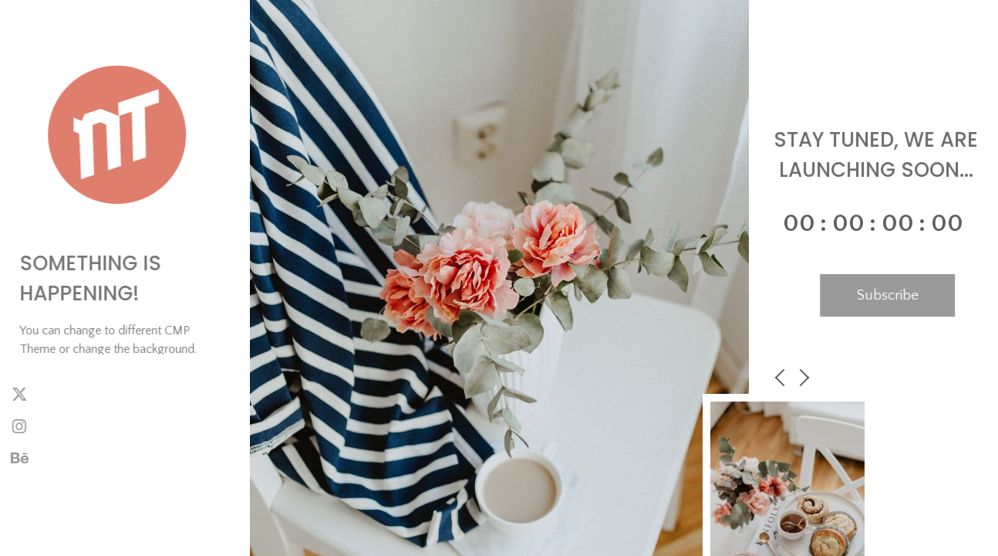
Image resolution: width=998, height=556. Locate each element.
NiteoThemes (74, 522)
